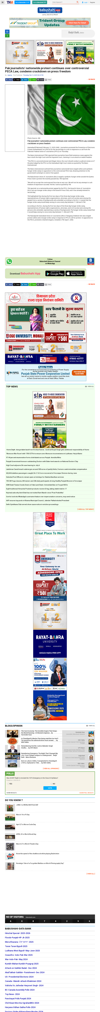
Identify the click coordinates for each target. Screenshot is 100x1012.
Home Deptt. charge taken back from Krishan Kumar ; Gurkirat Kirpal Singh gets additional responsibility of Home (47, 450)
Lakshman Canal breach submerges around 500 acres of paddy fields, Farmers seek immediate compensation (46, 469)
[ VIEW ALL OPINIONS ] (51, 768)
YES (10, 784)
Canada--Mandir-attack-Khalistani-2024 (23, 981)
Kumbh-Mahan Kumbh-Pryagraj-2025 (22, 964)
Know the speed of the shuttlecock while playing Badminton (32, 856)
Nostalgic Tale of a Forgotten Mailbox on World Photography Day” (34, 866)
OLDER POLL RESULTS (86, 793)
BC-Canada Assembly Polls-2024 (19, 990)
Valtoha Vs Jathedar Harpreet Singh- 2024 (24, 985)
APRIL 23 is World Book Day (20, 837)
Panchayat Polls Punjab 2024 (18, 998)
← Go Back (91, 79)
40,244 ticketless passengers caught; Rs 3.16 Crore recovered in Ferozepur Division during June (41, 473)
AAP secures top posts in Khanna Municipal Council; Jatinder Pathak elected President (37, 500)
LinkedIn (24, 79)
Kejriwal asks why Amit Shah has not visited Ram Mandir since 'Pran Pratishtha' (35, 493)
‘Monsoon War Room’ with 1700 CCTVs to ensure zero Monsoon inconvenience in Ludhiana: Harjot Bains (44, 454)
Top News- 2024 (12, 994)
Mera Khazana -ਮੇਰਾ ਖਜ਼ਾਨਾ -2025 (19, 942)
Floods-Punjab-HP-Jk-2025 (17, 937)
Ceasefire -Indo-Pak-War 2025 (19, 955)
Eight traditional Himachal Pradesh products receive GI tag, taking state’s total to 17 (36, 489)
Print (48, 79)
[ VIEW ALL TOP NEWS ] (85, 509)
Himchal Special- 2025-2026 (17, 933)
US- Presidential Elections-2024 (19, 977)
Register (92, 2)
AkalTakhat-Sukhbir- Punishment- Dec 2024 (24, 972)
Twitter (17, 79)
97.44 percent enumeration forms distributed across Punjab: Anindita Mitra (33, 457)
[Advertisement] (15, 118)
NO (54, 784)
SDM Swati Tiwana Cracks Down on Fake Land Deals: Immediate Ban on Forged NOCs (37, 485)
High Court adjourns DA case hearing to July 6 (23, 465)
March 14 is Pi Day (17, 817)
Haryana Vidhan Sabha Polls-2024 (20, 1007)
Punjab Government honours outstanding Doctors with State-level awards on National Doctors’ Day (42, 461)
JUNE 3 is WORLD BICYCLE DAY (21, 807)
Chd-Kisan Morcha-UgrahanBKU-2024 (22, 1003)
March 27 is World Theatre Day (21, 846)
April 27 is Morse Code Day (20, 827)
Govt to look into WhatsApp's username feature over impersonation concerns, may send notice (40, 497)
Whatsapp (32, 79)
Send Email (40, 79)
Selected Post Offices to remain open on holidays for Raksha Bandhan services (35, 477)
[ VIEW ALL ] (91, 874)
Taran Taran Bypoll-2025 (16, 946)
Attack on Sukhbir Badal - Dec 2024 (21, 968)
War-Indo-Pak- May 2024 (16, 959)
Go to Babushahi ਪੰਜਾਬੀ (22, 2)
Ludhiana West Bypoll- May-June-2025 (22, 951)
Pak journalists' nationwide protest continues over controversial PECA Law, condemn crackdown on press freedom (47, 69)
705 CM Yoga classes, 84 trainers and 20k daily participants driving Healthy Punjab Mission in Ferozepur (44, 481)
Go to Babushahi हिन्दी (39, 2)
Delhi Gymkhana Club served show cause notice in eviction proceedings (32, 504)
